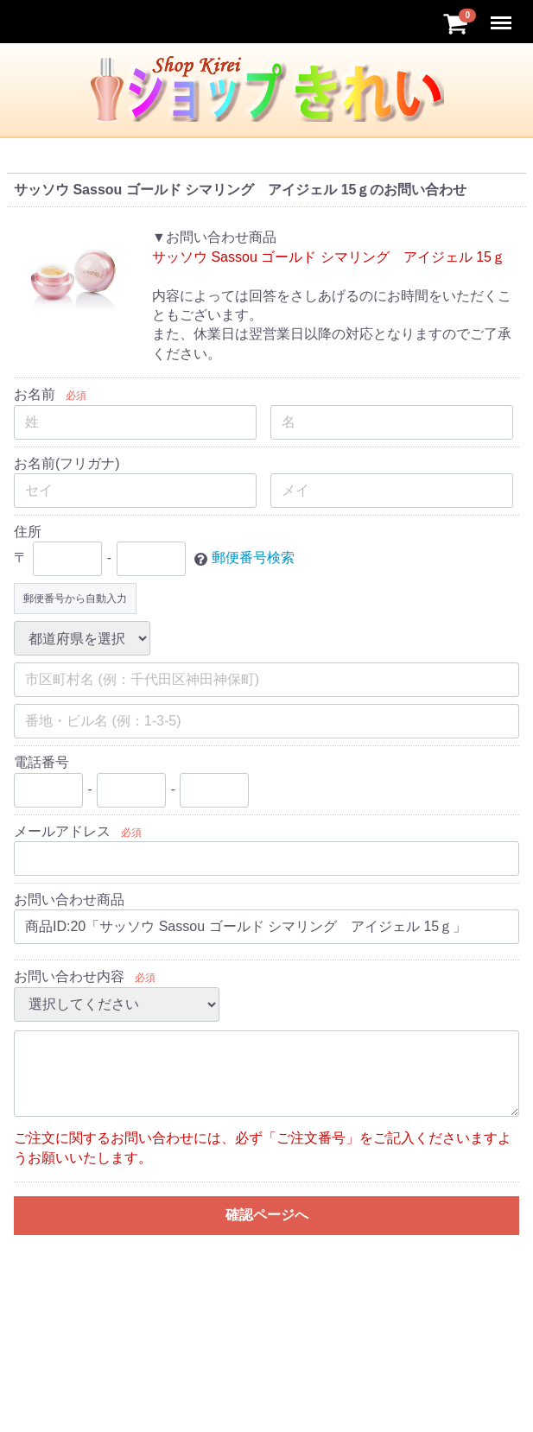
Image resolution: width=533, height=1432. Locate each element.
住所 (27, 531)
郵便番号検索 (253, 558)
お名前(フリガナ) (67, 463)
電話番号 (41, 762)
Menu (502, 15)
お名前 (34, 394)
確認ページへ (266, 1214)
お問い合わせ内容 (69, 976)
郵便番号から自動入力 (75, 598)
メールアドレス (62, 831)
